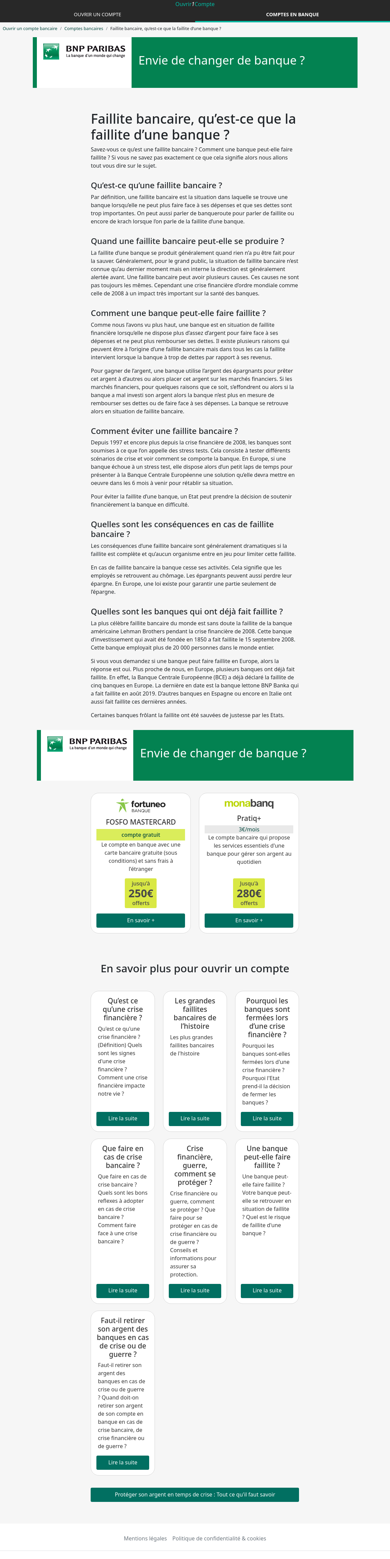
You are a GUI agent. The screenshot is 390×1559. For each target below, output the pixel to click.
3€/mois (249, 829)
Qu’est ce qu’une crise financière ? (123, 1009)
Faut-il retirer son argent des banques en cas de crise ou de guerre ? (123, 1337)
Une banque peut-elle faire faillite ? (267, 1157)
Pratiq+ (249, 818)
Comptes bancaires (83, 28)
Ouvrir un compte (97, 14)
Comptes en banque (292, 14)
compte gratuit (140, 834)
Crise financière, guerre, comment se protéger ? (195, 1165)
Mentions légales (145, 1538)
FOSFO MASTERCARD (141, 822)
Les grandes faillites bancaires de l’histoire (195, 1013)
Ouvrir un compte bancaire (30, 28)
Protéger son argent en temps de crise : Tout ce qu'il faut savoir (195, 1494)
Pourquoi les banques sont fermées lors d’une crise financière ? (267, 1017)
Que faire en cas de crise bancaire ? (122, 1157)
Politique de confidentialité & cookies (219, 1538)
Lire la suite (122, 1118)
